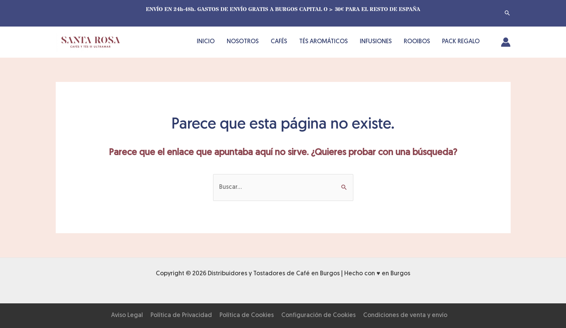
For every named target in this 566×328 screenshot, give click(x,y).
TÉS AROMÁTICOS (323, 42)
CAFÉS (279, 42)
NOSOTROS (243, 42)
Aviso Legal (127, 315)
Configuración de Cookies (318, 315)
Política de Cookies (247, 315)
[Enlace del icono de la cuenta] (506, 42)
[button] (507, 12)
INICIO (206, 42)
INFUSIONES (376, 42)
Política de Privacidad (181, 315)
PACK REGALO (461, 42)
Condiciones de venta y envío (405, 315)
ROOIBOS (417, 42)
